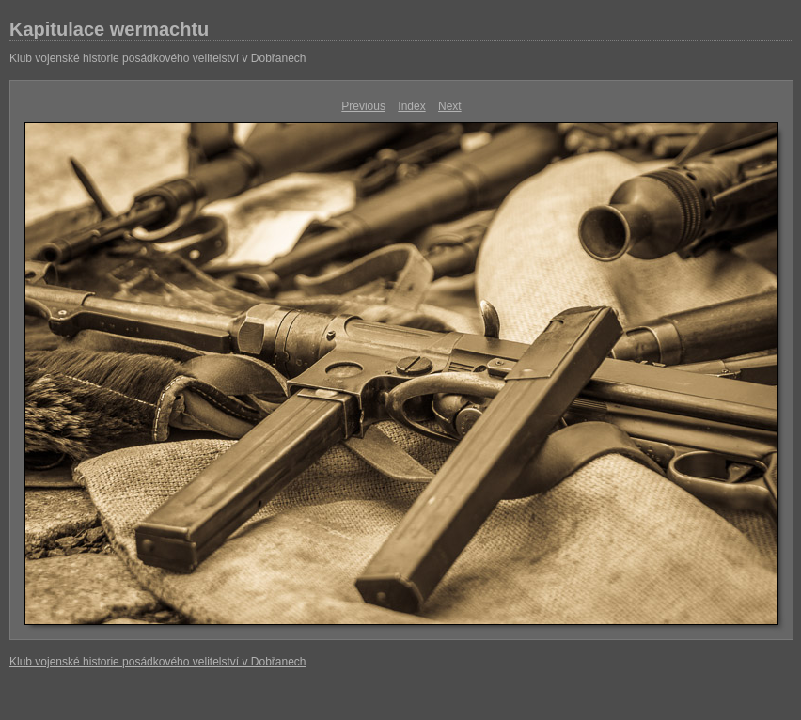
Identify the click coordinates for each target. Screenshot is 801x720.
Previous (363, 106)
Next (450, 106)
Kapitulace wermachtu (109, 29)
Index (411, 106)
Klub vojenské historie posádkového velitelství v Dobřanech (157, 58)
